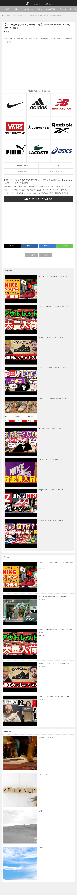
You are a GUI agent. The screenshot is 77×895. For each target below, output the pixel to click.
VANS (39, 9)
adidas (16, 9)
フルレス (56, 165)
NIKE (7, 9)
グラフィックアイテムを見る (38, 199)
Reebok (63, 9)
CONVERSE (50, 9)
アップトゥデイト (56, 172)
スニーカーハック (21, 172)
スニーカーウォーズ (21, 165)
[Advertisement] (38, 224)
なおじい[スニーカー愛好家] (14, 38)
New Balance (28, 9)
